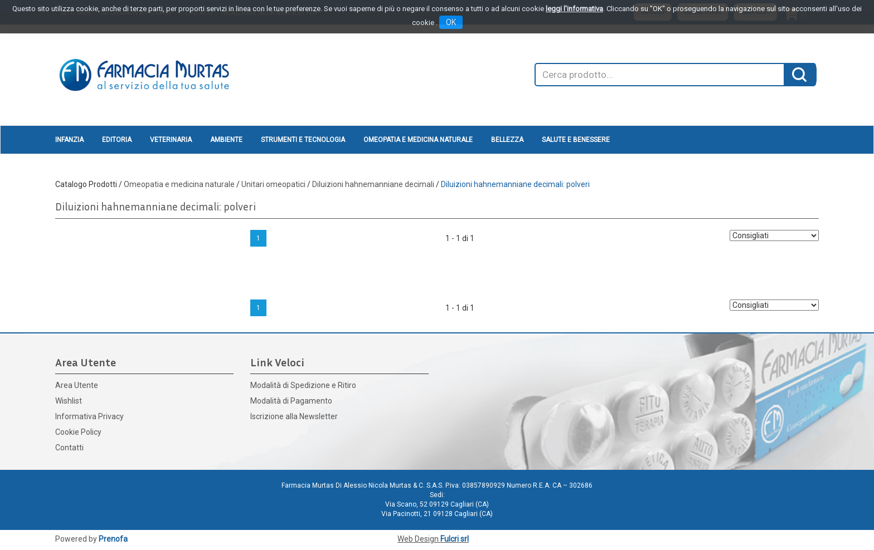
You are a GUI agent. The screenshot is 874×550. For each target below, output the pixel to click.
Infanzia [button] (69, 140)
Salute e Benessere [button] (576, 140)
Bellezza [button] (507, 140)
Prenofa (113, 538)
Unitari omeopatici (273, 184)
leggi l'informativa (574, 8)
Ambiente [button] (226, 140)
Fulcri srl (454, 538)
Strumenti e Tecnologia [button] (303, 140)
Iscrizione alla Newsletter (294, 416)
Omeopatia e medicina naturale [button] (418, 140)
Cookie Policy (78, 432)
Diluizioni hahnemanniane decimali (373, 184)
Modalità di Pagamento (291, 400)
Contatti (69, 447)
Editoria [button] (117, 140)
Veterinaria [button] (171, 140)
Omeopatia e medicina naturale (179, 184)
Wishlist (68, 400)
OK (451, 22)
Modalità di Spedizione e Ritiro (303, 385)
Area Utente (76, 385)
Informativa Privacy (89, 416)
